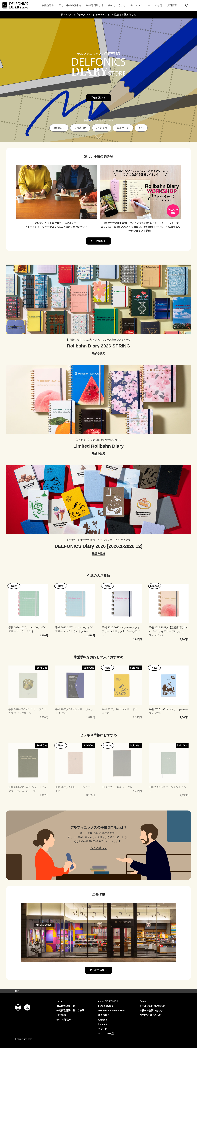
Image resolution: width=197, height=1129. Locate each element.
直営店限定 (80, 128)
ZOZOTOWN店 (106, 1033)
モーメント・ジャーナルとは (146, 5)
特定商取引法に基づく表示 (70, 1010)
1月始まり (101, 128)
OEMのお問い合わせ (150, 1015)
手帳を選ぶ (48, 5)
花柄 (141, 128)
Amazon (102, 1019)
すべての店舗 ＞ (98, 970)
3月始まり (59, 128)
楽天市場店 (104, 1015)
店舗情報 (172, 5)
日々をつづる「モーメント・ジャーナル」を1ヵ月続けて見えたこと (98, 14)
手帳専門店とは (94, 5)
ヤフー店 (102, 1029)
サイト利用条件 (64, 1019)
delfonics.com (106, 1005)
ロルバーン (123, 128)
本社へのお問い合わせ (151, 1010)
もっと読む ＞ (98, 241)
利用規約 (61, 1015)
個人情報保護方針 (65, 1005)
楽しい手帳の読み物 (70, 5)
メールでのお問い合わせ (152, 1005)
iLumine (102, 1024)
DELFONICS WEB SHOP (111, 1010)
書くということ (116, 5)
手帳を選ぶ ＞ (98, 97)
